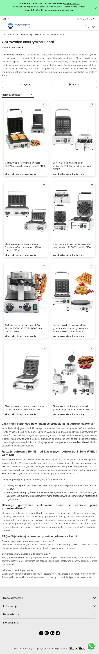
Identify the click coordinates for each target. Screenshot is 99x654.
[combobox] (18, 95)
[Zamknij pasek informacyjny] (95, 8)
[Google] (52, 633)
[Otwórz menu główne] (3, 26)
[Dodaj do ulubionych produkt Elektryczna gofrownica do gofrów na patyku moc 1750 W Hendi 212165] (44, 347)
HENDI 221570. (72, 3)
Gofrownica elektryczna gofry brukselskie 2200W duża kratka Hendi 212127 (72, 166)
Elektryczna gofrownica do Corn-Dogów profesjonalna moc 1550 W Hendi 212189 (23, 247)
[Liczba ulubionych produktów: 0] (93, 26)
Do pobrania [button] (49, 622)
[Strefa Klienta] (86, 19)
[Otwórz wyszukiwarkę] (87, 26)
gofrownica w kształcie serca (41, 492)
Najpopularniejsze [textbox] (12, 94)
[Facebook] (41, 633)
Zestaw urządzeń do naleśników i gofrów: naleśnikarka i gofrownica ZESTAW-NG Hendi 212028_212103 (71, 328)
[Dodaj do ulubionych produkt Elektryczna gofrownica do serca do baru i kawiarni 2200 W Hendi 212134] (91, 185)
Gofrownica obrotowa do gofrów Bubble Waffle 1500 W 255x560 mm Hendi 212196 (23, 328)
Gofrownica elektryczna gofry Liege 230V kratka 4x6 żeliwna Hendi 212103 (25, 164)
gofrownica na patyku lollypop (42, 485)
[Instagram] (47, 633)
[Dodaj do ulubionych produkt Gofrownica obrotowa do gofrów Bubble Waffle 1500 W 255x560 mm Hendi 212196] (44, 266)
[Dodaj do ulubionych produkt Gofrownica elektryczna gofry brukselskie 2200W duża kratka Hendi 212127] (91, 104)
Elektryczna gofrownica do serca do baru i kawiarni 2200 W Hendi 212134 (72, 245)
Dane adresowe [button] (49, 598)
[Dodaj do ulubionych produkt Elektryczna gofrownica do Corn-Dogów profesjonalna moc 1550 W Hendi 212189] (44, 185)
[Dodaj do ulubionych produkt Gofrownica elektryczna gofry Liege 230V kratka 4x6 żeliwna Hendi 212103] (44, 104)
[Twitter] (58, 633)
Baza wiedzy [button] (49, 614)
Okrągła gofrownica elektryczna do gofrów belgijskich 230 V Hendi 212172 (73, 408)
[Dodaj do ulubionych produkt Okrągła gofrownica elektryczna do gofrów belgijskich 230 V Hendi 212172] (91, 347)
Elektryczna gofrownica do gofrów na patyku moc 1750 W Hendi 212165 (24, 408)
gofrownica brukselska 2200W (74, 442)
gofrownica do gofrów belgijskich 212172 (71, 466)
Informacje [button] (49, 606)
